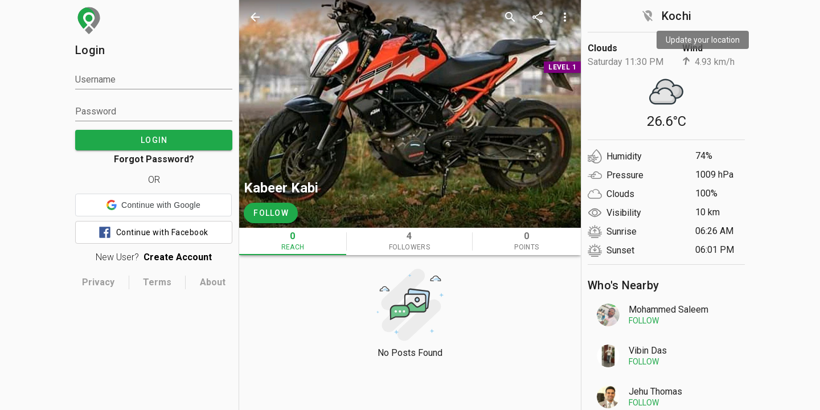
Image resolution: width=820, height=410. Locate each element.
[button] (153, 205)
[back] (255, 17)
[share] (537, 17)
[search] (510, 17)
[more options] (565, 17)
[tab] (292, 241)
